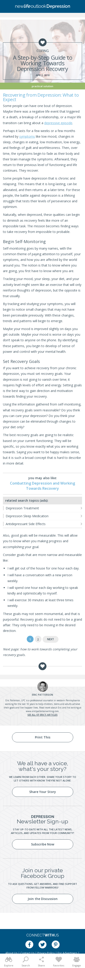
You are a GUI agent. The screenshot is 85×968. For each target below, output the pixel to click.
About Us (11, 953)
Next (50, 639)
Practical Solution (42, 86)
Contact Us (27, 953)
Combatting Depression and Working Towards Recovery (42, 486)
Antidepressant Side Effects (26, 524)
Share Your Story (42, 792)
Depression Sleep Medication (27, 516)
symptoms (27, 136)
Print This (42, 737)
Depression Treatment (22, 508)
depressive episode (58, 123)
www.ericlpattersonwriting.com (42, 711)
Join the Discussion (43, 899)
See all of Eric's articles (42, 714)
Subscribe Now (42, 844)
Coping (42, 50)
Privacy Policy (46, 953)
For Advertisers (67, 953)
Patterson (42, 694)
